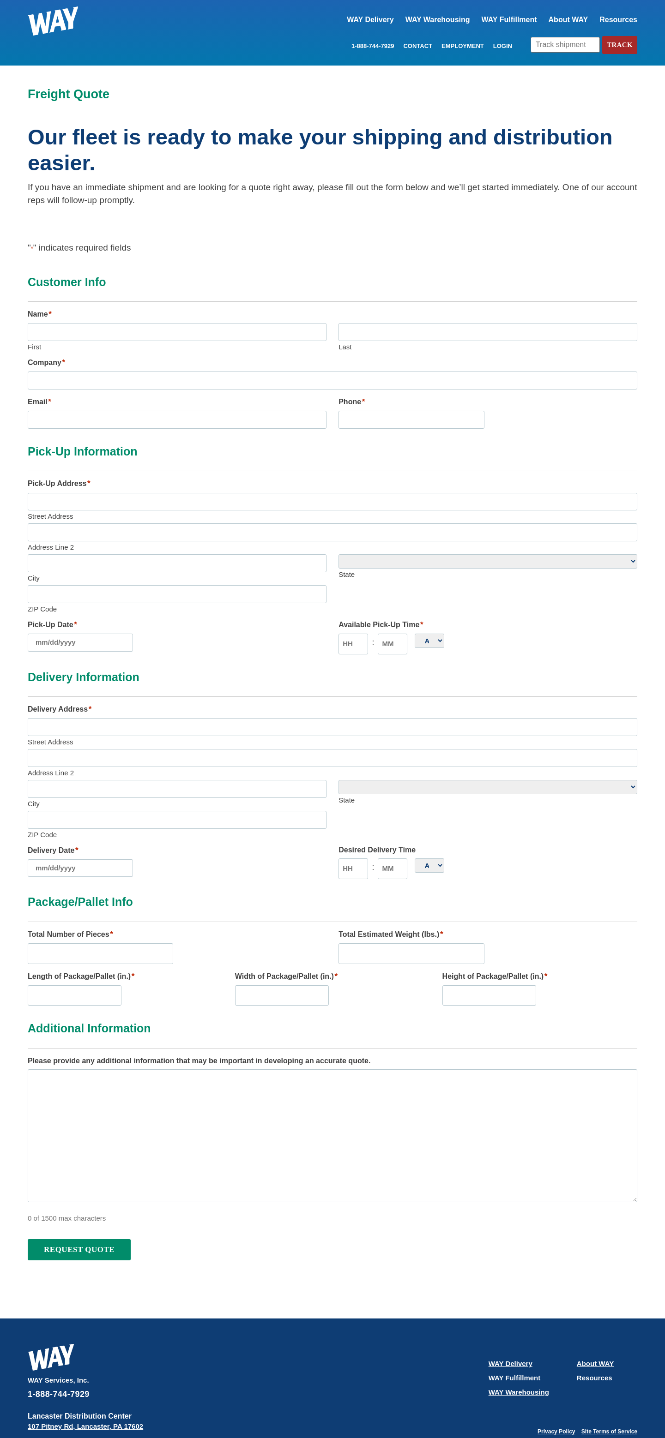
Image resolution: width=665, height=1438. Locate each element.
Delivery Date (53, 826)
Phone (352, 398)
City (34, 565)
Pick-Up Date (52, 611)
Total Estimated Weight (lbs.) (391, 909)
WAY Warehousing (437, 20)
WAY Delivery (370, 20)
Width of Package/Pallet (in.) (286, 948)
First (34, 344)
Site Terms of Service (609, 1402)
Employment (461, 46)
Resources (618, 20)
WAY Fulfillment (509, 20)
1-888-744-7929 (371, 46)
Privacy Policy (556, 1402)
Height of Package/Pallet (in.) (495, 948)
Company (46, 361)
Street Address (50, 508)
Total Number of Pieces (70, 909)
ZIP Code (42, 595)
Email (39, 398)
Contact (415, 46)
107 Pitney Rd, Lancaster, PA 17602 (85, 1396)
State (347, 564)
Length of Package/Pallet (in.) (81, 948)
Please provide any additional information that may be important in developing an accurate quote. (199, 1031)
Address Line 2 (51, 537)
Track (619, 45)
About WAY (568, 20)
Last (345, 344)
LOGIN (500, 46)
